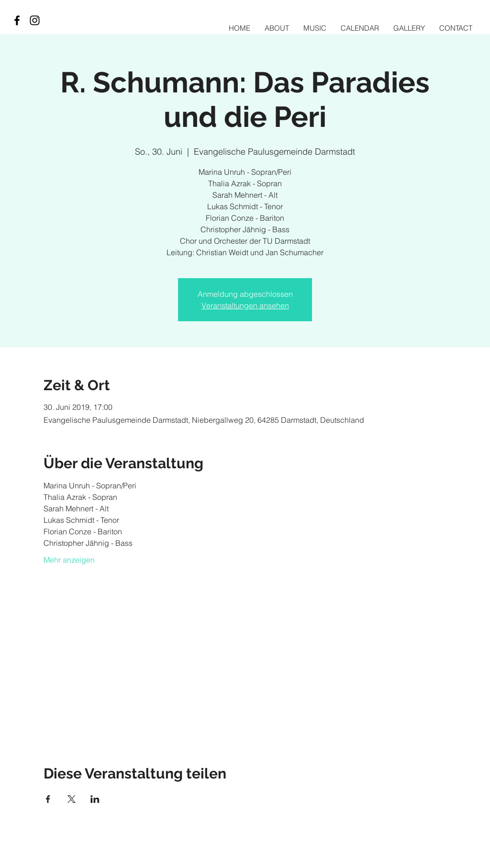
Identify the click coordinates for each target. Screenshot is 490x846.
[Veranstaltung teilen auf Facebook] (48, 799)
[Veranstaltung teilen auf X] (71, 799)
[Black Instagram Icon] (34, 20)
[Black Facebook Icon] (17, 20)
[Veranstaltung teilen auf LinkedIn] (95, 799)
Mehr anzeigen (69, 559)
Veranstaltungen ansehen (245, 305)
